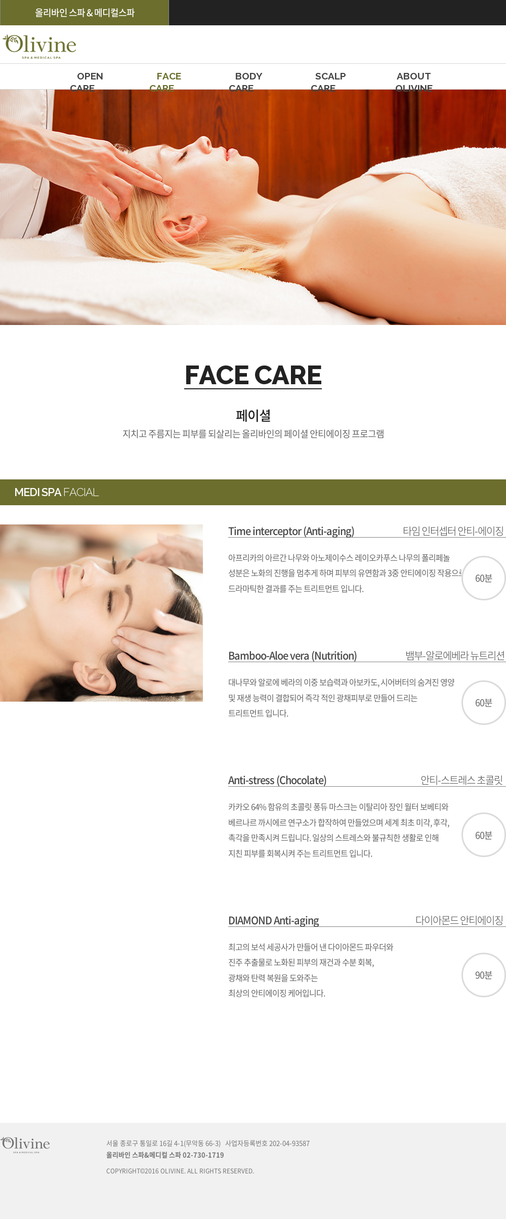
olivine (38, 44)
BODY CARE (249, 79)
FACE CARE (169, 79)
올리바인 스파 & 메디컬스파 (85, 12)
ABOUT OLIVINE (414, 79)
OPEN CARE (90, 79)
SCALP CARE (331, 79)
